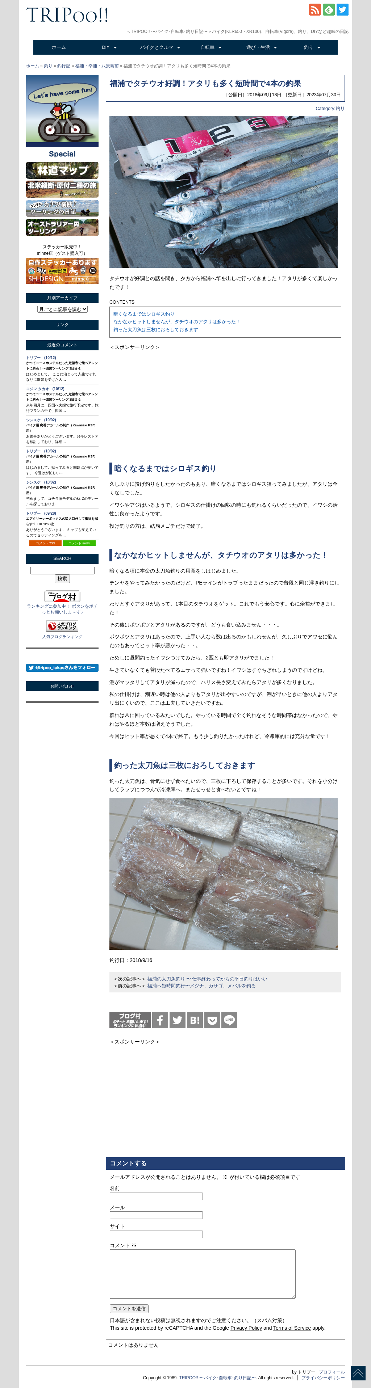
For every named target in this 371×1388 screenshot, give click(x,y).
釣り (308, 47)
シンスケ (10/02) (41, 420)
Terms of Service (292, 1328)
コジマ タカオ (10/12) (45, 389)
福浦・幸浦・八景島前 (97, 65)
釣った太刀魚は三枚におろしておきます (155, 329)
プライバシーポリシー (323, 1377)
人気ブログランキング (62, 636)
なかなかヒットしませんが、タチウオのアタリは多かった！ (177, 321)
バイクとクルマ (156, 47)
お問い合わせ (62, 686)
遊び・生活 (258, 47)
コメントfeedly (79, 543)
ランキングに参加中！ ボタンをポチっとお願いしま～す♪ (62, 606)
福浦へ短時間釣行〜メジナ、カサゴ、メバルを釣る (201, 985)
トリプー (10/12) (41, 358)
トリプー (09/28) (41, 513)
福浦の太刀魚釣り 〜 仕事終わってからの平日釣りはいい (207, 979)
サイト (117, 1226)
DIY (106, 47)
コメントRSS (45, 543)
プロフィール (332, 1372)
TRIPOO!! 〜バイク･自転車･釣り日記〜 (217, 1377)
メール (117, 1207)
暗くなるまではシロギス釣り (144, 314)
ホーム (59, 47)
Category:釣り (330, 108)
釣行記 (63, 65)
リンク (62, 324)
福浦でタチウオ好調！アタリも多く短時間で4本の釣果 (205, 83)
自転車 (207, 47)
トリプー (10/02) (41, 451)
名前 (115, 1188)
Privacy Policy (246, 1328)
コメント (123, 1245)
